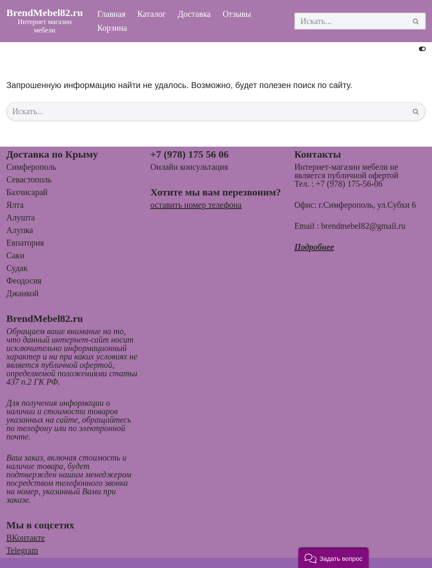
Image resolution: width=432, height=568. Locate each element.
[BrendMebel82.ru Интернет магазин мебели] (44, 21)
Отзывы (237, 14)
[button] (333, 557)
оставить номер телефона (195, 204)
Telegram (22, 550)
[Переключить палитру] (422, 49)
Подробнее (314, 247)
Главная (111, 14)
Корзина (112, 28)
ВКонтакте (25, 537)
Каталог (152, 14)
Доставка (194, 14)
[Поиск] (350, 21)
